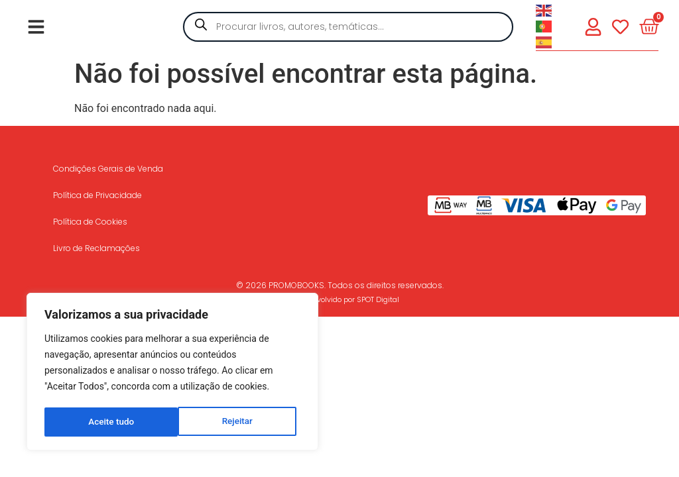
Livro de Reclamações (96, 248)
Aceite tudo (234, 422)
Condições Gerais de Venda (108, 168)
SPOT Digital (378, 299)
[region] (172, 372)
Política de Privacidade (97, 195)
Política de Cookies (90, 221)
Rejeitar (103, 422)
